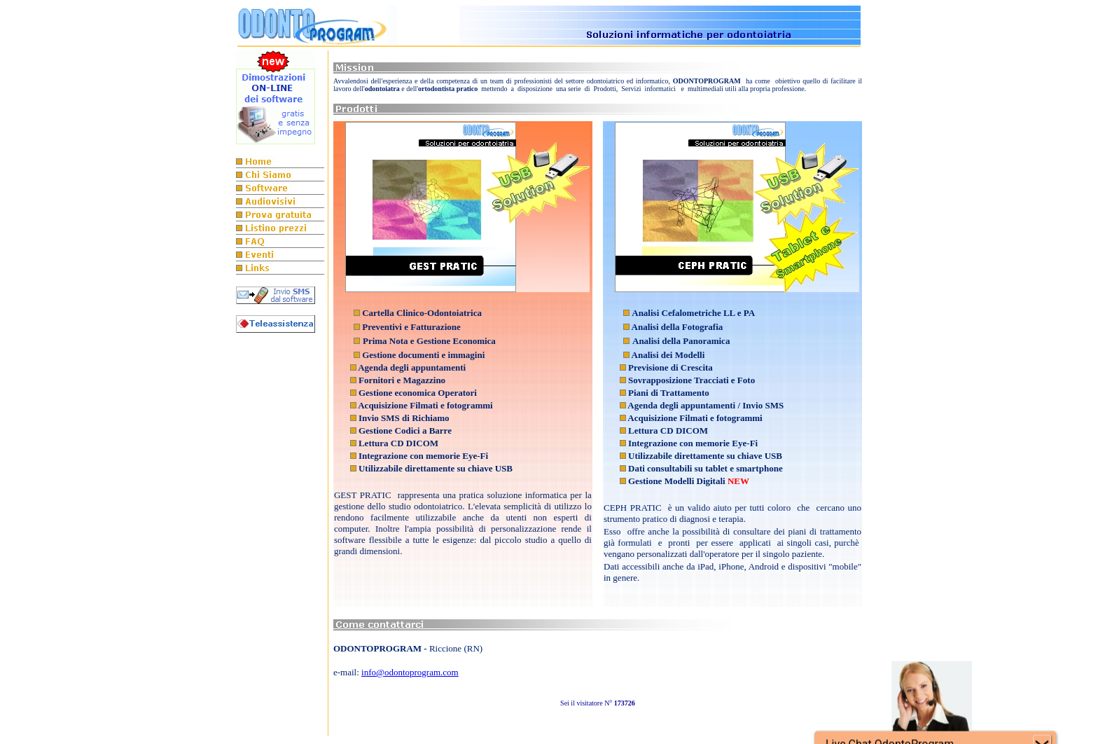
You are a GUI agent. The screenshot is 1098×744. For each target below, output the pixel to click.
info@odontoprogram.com (410, 672)
